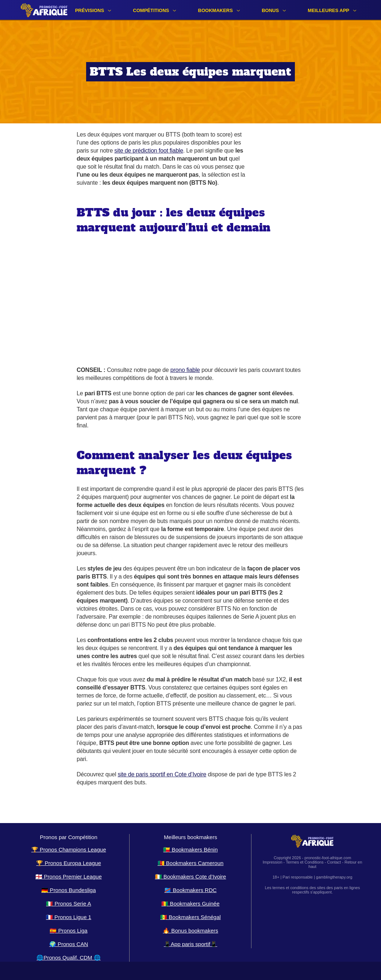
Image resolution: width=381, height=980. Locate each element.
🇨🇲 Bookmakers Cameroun (191, 863)
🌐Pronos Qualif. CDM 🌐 (68, 957)
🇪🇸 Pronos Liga (68, 930)
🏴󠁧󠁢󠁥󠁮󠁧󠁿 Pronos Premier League (68, 876)
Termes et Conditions (304, 862)
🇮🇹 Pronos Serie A (68, 903)
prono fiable (185, 370)
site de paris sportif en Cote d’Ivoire (162, 774)
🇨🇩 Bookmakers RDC (190, 890)
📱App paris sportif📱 (190, 944)
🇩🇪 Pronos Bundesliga (68, 890)
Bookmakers (215, 10)
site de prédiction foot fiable (148, 150)
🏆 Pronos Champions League (68, 849)
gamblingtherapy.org (334, 877)
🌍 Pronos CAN (68, 944)
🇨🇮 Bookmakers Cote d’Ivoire (190, 876)
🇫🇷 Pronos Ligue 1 (68, 917)
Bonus (270, 10)
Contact (334, 862)
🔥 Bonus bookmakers (190, 930)
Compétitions (151, 10)
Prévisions (89, 10)
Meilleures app (328, 10)
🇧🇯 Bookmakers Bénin (190, 849)
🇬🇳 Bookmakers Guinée (190, 903)
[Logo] (44, 10)
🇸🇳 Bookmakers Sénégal (190, 917)
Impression (272, 862)
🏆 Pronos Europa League (68, 863)
